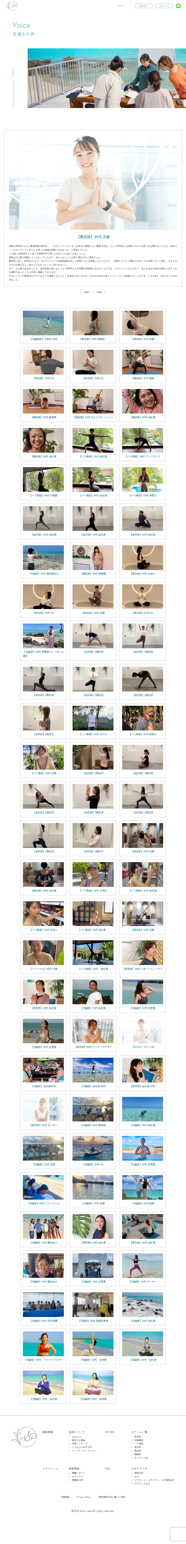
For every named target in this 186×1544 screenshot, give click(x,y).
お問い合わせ (163, 5)
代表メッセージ (79, 1463)
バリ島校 (138, 1463)
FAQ (107, 1488)
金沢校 (137, 1467)
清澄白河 (138, 1493)
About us (76, 1456)
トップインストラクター (84, 1470)
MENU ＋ (122, 5)
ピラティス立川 (142, 1503)
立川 (136, 1496)
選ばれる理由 (78, 1460)
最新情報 (47, 1452)
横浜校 (137, 1470)
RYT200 (109, 1452)
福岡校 (137, 1474)
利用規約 (65, 1516)
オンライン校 (141, 1477)
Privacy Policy (84, 1516)
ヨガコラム (77, 1496)
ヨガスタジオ (139, 1488)
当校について (77, 1452)
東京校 (137, 1456)
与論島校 (138, 1460)
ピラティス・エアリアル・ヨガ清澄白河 (154, 1500)
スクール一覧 (139, 1452)
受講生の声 (77, 1500)
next (99, 292)
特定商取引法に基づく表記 (112, 1516)
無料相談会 (143, 5)
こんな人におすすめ (82, 1467)
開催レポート (78, 1493)
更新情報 (74, 1488)
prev (86, 292)
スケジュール (50, 1488)
